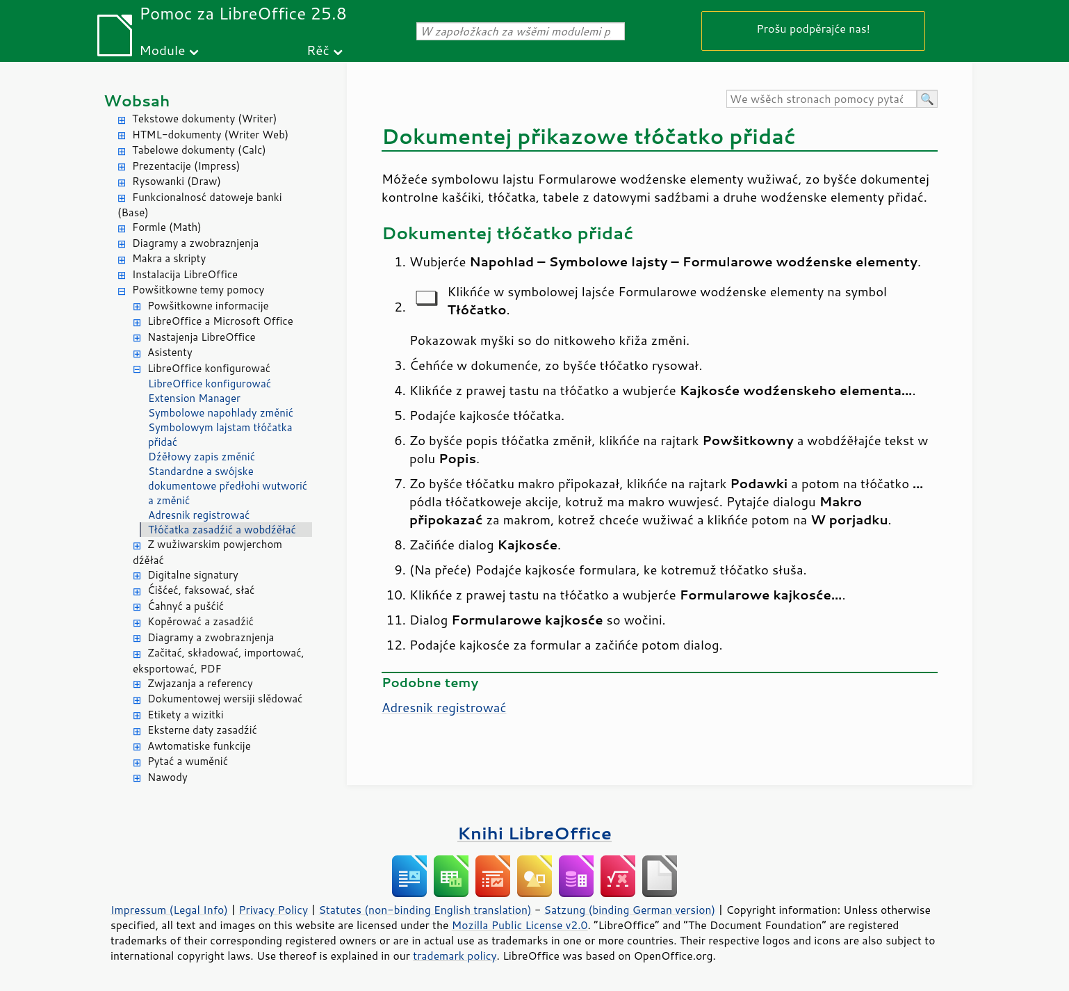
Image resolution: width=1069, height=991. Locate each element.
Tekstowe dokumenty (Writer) (204, 118)
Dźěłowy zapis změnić (201, 456)
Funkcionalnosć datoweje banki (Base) (199, 205)
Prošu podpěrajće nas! (813, 28)
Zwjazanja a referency (200, 683)
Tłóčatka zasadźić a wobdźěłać (222, 529)
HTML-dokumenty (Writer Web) (210, 134)
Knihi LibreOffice (534, 833)
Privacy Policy (273, 909)
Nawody (167, 777)
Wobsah (137, 100)
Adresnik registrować (199, 515)
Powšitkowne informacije (208, 305)
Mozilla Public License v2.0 (520, 925)
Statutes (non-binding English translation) (424, 909)
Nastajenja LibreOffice (201, 337)
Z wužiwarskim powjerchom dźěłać (207, 552)
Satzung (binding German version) (630, 909)
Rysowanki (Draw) (176, 181)
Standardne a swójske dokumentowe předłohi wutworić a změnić (227, 486)
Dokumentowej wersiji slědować (224, 698)
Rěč (318, 49)
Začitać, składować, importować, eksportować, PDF (218, 660)
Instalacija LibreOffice (185, 274)
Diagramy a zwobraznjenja (195, 243)
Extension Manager (194, 398)
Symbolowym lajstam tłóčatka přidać (220, 434)
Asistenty (170, 352)
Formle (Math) (167, 227)
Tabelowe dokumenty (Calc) (199, 150)
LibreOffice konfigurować (208, 368)
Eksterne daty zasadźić (202, 730)
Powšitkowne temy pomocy (198, 289)
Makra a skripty (169, 258)
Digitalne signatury (192, 574)
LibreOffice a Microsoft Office (220, 321)
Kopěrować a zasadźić (200, 621)
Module (162, 49)
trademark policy (454, 955)
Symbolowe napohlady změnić (220, 412)
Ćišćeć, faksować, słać (200, 590)
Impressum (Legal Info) (169, 909)
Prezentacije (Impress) (186, 166)
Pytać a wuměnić (187, 761)
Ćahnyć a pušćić (185, 606)
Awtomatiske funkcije (199, 746)
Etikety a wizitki (185, 714)
